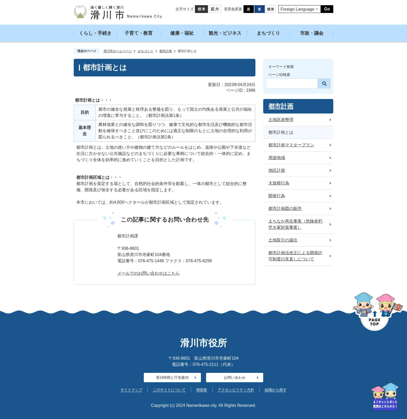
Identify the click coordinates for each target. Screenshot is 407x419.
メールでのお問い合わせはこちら (148, 273)
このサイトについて (169, 390)
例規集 (201, 390)
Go (327, 9)
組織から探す (276, 390)
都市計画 (165, 51)
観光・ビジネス (225, 33)
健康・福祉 (182, 33)
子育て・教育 (139, 33)
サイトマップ (131, 390)
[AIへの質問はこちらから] (385, 396)
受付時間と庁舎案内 (172, 377)
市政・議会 (311, 33)
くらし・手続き (95, 33)
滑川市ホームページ (118, 51)
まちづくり (268, 33)
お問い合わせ (235, 377)
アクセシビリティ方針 (236, 390)
